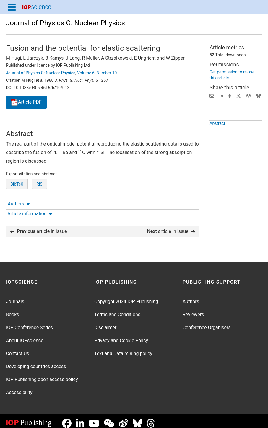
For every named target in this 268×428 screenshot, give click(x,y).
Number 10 (106, 73)
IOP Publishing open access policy (42, 375)
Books (12, 310)
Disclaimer (105, 323)
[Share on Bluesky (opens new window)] (258, 95)
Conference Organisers (207, 323)
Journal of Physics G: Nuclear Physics (65, 23)
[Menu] (12, 7)
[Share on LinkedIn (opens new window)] (221, 95)
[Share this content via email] (211, 95)
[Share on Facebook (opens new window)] (229, 95)
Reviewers (193, 310)
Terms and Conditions (117, 310)
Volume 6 (86, 73)
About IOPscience (24, 336)
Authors (19, 124)
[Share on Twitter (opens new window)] (238, 95)
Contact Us (17, 349)
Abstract (217, 137)
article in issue (38, 226)
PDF (26, 102)
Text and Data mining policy (123, 349)
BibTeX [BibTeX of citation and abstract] (16, 206)
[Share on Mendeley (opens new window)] (248, 95)
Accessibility (19, 388)
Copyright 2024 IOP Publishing (126, 297)
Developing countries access (36, 362)
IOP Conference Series (29, 323)
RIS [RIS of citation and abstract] (39, 206)
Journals (15, 297)
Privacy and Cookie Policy (121, 336)
